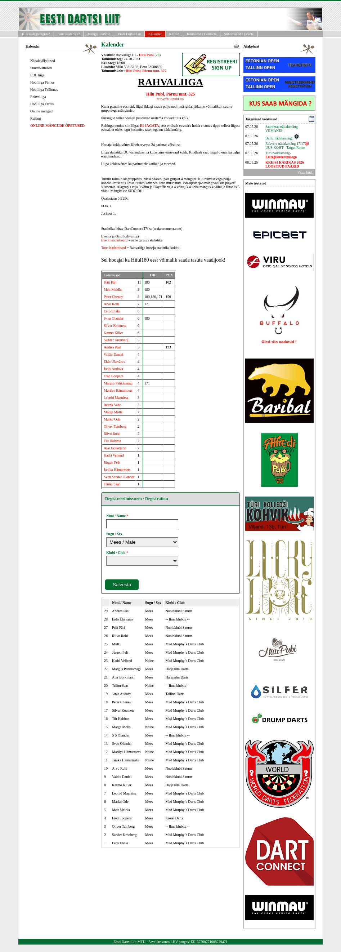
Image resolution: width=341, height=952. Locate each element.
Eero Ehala (112, 311)
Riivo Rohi (112, 434)
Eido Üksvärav (114, 362)
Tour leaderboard (113, 248)
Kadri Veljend (114, 455)
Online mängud (41, 111)
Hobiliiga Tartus (42, 104)
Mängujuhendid (99, 34)
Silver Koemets (115, 326)
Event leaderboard (114, 240)
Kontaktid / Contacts (202, 34)
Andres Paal (112, 347)
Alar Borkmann (115, 448)
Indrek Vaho (112, 405)
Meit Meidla (113, 290)
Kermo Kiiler (113, 333)
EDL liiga (37, 75)
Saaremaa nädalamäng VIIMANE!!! (281, 129)
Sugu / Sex (114, 534)
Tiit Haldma (112, 441)
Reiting (35, 118)
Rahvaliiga (38, 97)
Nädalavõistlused (42, 61)
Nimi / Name (116, 516)
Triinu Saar (112, 484)
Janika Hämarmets (117, 470)
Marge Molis (113, 412)
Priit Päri (110, 282)
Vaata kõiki (305, 172)
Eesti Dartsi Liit (129, 34)
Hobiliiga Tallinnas (44, 90)
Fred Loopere (113, 376)
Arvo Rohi (111, 304)
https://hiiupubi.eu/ (170, 99)
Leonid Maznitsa (116, 398)
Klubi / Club (115, 553)
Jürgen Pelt (112, 462)
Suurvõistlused (40, 68)
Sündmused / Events (238, 34)
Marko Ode (112, 419)
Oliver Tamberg (115, 426)
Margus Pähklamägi (118, 383)
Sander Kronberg (116, 340)
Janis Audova (113, 369)
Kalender (155, 34)
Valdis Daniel (113, 354)
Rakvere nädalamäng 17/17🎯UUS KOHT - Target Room (287, 146)
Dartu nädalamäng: (282, 138)
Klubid (174, 34)
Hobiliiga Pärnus (42, 82)
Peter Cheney (113, 297)
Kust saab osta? (69, 34)
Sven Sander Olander (119, 477)
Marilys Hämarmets (118, 390)
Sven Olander (114, 318)
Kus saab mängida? (36, 34)
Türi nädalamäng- (281, 155)
